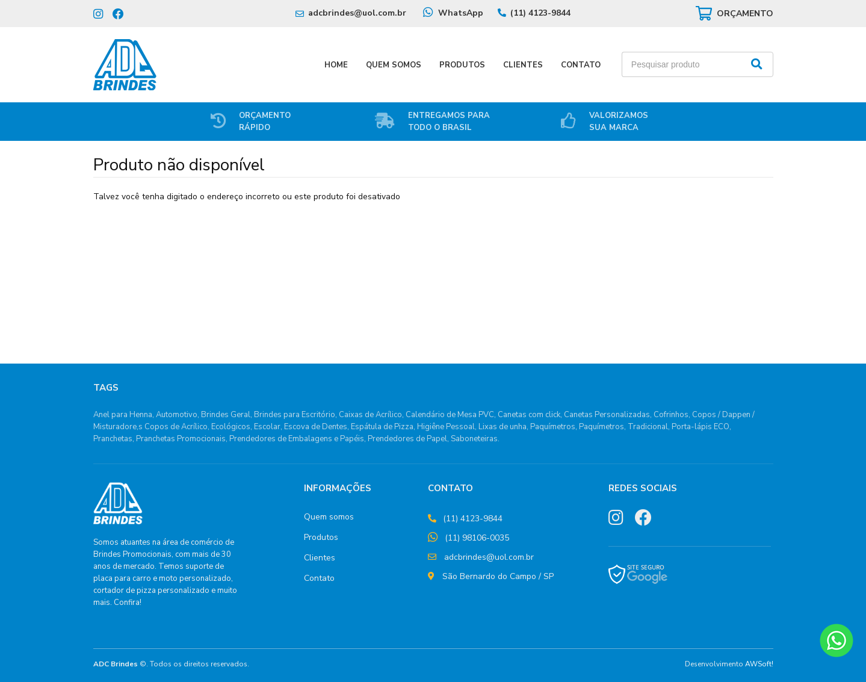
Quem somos (329, 516)
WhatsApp (460, 13)
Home (336, 65)
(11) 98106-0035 (477, 538)
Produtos (462, 65)
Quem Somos (393, 65)
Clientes (523, 65)
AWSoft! (759, 664)
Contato (581, 65)
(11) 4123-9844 (540, 13)
